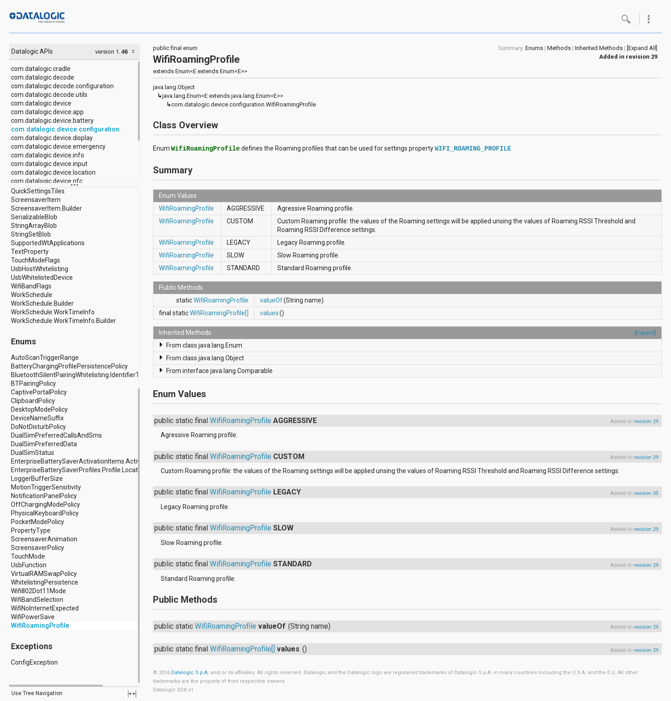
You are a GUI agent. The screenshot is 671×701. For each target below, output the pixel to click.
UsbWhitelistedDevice (42, 277)
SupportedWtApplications (48, 243)
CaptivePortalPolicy (39, 392)
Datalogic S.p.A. (190, 673)
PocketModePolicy (37, 521)
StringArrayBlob (34, 225)
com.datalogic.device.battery (52, 120)
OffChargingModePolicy (45, 504)
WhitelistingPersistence (44, 582)
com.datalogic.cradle (41, 68)
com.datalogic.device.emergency (58, 146)
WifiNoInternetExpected (45, 608)
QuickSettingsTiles (38, 191)
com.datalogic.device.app (47, 112)
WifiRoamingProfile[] (219, 313)
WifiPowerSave (33, 616)
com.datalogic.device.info (47, 155)
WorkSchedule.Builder (42, 303)
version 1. (107, 51)
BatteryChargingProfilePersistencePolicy (69, 366)
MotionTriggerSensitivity (46, 487)
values (269, 313)
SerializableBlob (34, 217)
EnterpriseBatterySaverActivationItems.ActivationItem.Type (97, 461)
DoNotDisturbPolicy (38, 426)
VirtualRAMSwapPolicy (44, 573)
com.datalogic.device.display (52, 137)
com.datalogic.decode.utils (49, 94)
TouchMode (28, 556)
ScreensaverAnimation (44, 539)
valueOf (271, 300)
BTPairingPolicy (33, 383)
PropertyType (31, 530)
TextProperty (30, 251)
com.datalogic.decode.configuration (62, 86)
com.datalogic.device (41, 103)
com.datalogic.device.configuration (65, 129)
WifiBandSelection (37, 599)
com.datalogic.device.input (49, 163)
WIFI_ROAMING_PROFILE (473, 148)
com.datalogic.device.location (53, 172)
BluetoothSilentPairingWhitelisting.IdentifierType (80, 374)
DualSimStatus (32, 452)
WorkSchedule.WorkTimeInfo (53, 312)
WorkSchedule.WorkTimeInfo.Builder (63, 320)
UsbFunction (28, 565)
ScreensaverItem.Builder (46, 208)
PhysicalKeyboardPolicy (45, 513)
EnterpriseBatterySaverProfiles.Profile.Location (79, 470)
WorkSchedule (31, 294)
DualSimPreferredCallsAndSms (56, 435)
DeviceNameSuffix (37, 418)
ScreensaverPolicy (37, 547)
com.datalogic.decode (42, 77)
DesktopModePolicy (39, 409)
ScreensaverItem (36, 199)
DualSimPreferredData (44, 444)
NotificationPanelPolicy (44, 495)
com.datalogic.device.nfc (46, 181)
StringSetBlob (31, 234)
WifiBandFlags (31, 286)
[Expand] (645, 332)
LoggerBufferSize (37, 478)
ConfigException (34, 662)
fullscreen (132, 693)
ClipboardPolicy (33, 400)
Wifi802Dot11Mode (38, 591)
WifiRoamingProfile (40, 625)
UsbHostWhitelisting (39, 268)
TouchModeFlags (35, 260)
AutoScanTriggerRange (45, 357)
